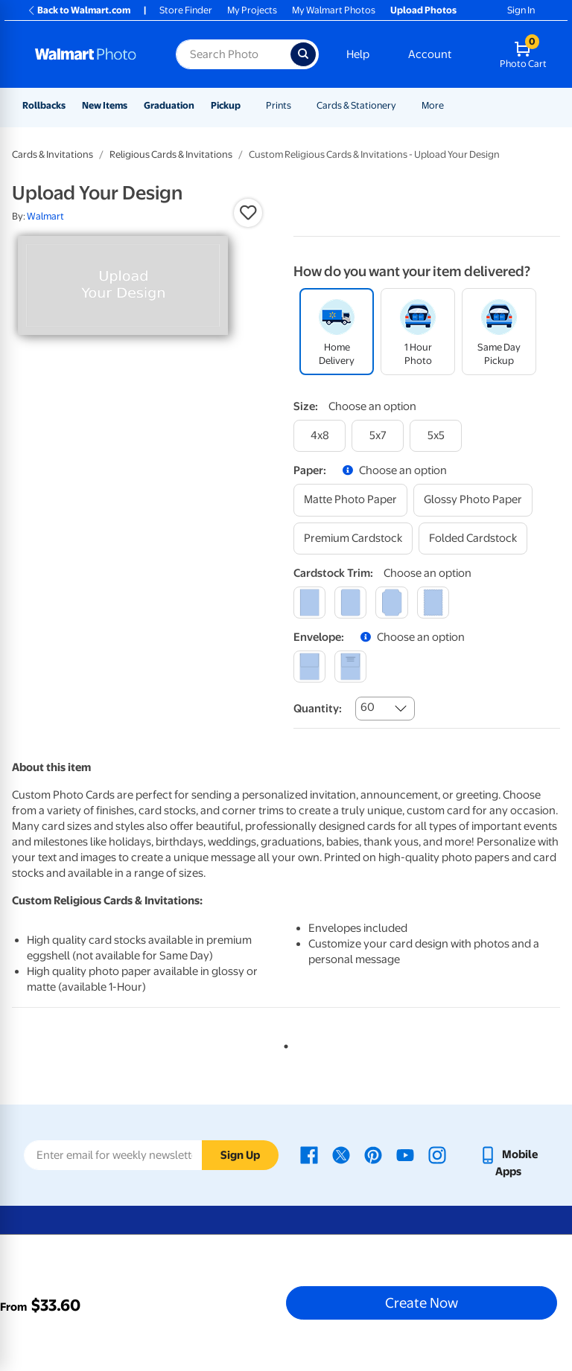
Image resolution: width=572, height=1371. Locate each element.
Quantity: (317, 708)
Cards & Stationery (356, 105)
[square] (309, 603)
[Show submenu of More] (450, 105)
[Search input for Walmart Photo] (233, 54)
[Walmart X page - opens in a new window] (341, 1154)
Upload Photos (423, 10)
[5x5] (436, 436)
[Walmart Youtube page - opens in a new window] (405, 1154)
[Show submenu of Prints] (297, 105)
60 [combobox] (367, 707)
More (433, 105)
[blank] (309, 667)
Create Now (421, 1302)
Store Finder (185, 10)
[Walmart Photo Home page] (89, 54)
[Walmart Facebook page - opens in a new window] (309, 1154)
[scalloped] (433, 603)
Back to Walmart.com (78, 10)
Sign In (521, 10)
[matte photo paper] (350, 500)
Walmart (45, 216)
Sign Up (240, 1155)
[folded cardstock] (473, 538)
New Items (104, 105)
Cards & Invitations (52, 154)
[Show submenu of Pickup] (247, 105)
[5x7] (378, 436)
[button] (248, 213)
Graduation (169, 105)
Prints (278, 105)
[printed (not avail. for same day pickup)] (350, 667)
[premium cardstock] (353, 538)
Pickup (226, 105)
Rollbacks (44, 105)
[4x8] (319, 436)
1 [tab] (283, 1043)
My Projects (252, 10)
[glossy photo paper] (473, 500)
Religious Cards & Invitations (170, 154)
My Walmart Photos (333, 10)
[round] (350, 603)
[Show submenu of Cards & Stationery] (402, 105)
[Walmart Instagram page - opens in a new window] (437, 1154)
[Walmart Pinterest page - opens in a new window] (373, 1154)
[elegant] (391, 603)
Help (357, 54)
